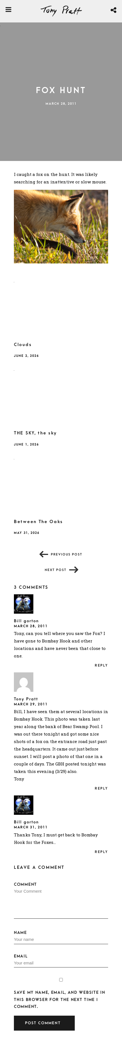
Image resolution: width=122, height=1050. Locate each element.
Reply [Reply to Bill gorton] (101, 665)
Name (61, 937)
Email (61, 961)
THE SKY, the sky (35, 433)
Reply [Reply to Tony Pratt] (101, 788)
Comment (61, 900)
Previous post (66, 554)
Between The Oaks (38, 521)
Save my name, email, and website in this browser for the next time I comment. (59, 999)
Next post (55, 570)
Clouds (23, 344)
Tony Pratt (26, 699)
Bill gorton (26, 621)
